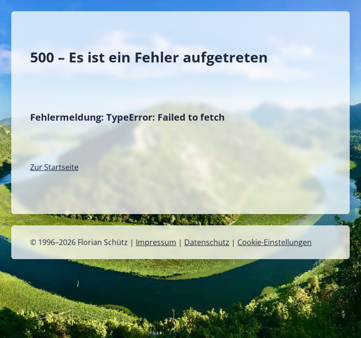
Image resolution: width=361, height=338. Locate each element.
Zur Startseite (54, 167)
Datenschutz (206, 242)
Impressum (156, 242)
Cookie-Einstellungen (274, 242)
